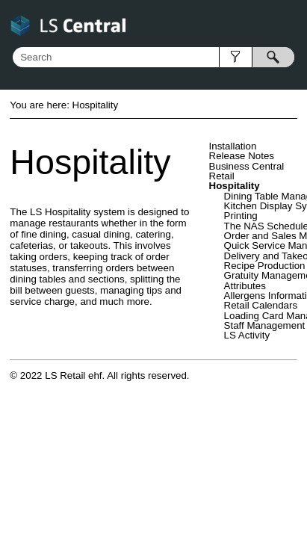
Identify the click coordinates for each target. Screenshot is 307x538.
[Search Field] (153, 57)
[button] (235, 57)
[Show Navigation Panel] (289, 24)
